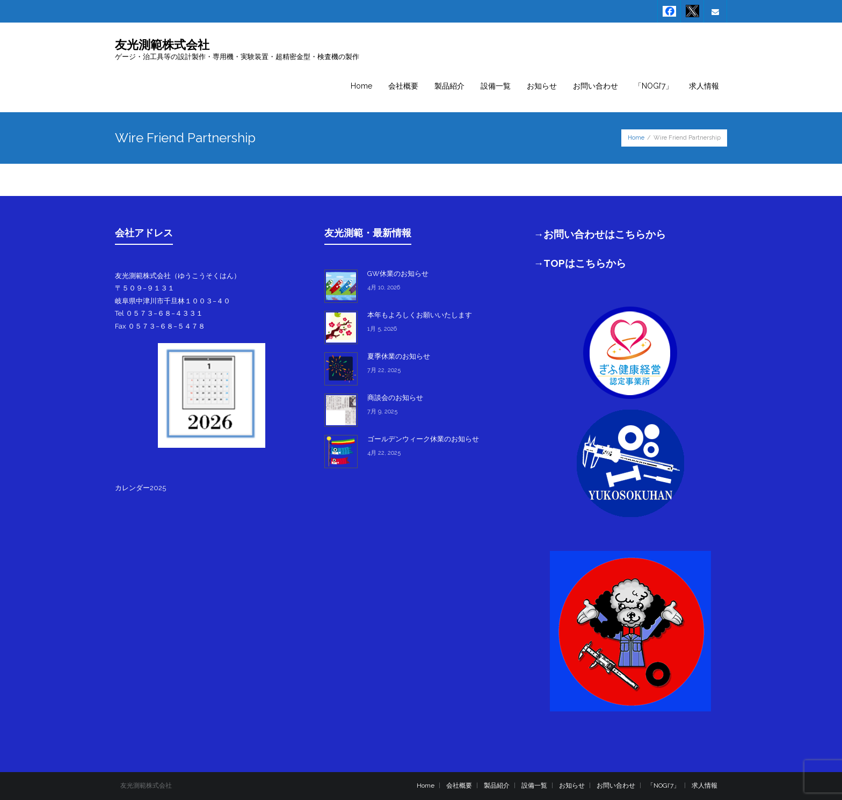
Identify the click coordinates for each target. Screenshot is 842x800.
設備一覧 (534, 785)
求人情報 (704, 785)
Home (636, 137)
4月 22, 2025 (384, 452)
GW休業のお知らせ (398, 274)
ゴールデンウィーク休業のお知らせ (423, 439)
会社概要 (459, 785)
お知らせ (572, 785)
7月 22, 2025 (384, 370)
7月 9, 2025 (382, 411)
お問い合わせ (616, 785)
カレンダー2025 (140, 488)
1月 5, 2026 (382, 328)
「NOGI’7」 (663, 785)
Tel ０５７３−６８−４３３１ (159, 313)
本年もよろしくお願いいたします (419, 315)
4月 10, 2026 (383, 287)
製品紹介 (497, 785)
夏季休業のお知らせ (398, 356)
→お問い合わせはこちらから (600, 234)
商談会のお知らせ (395, 398)
